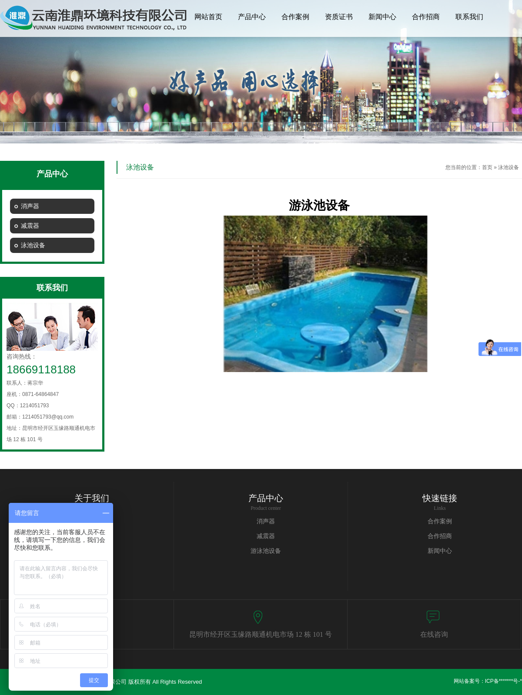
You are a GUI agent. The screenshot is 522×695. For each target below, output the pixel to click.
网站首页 (208, 16)
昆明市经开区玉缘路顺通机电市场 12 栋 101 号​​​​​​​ (260, 634)
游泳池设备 (266, 551)
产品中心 (252, 16)
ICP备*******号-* (503, 681)
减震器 (266, 536)
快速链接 (439, 498)
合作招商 (426, 16)
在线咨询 (434, 634)
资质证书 (339, 16)
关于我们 (91, 498)
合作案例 (295, 16)
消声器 (266, 521)
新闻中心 (382, 16)
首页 (487, 167)
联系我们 (469, 16)
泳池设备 (508, 167)
